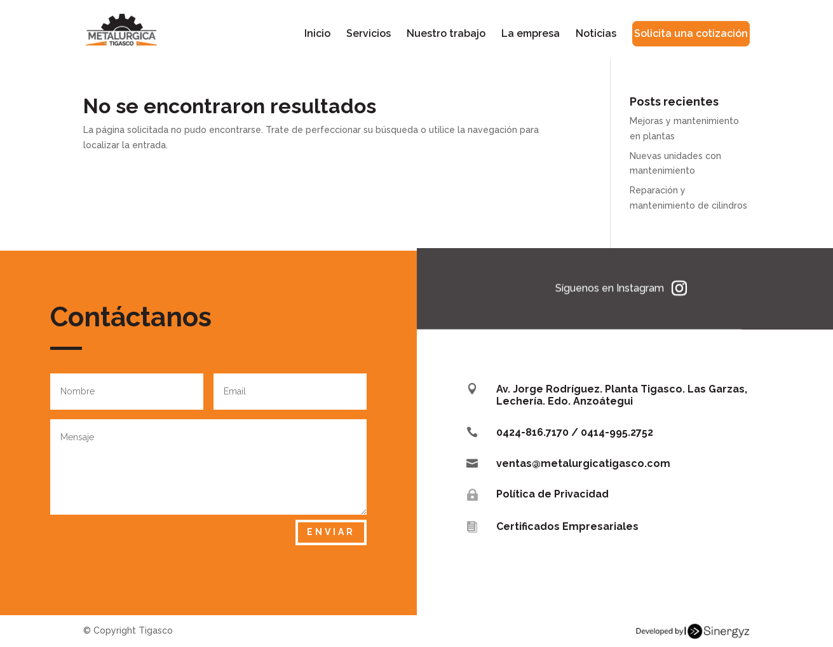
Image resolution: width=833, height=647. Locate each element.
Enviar (331, 532)
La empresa (530, 34)
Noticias (596, 34)
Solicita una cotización (691, 33)
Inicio (317, 34)
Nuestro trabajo (446, 34)
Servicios (368, 34)
